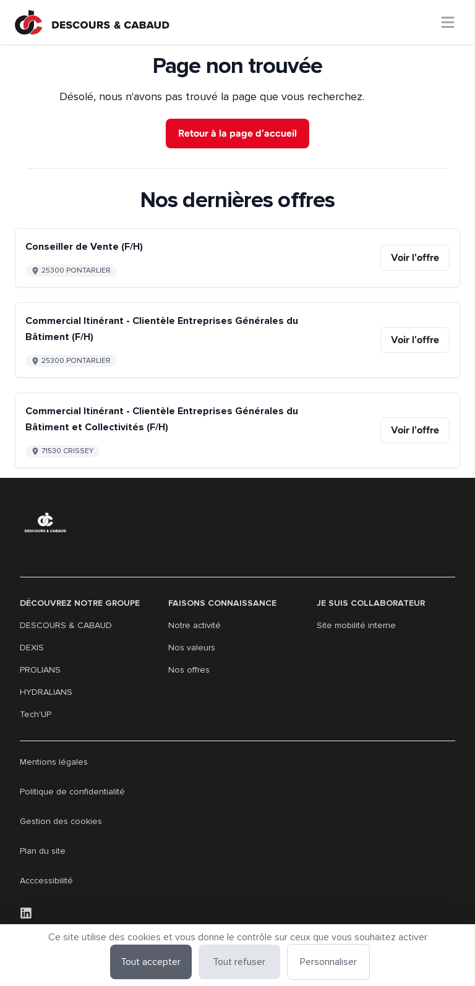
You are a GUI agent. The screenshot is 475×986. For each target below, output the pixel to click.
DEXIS (32, 647)
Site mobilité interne (356, 625)
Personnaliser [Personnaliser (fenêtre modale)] (328, 962)
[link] (415, 258)
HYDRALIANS (46, 692)
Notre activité (194, 625)
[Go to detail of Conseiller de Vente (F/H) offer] (237, 257)
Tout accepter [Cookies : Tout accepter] (151, 962)
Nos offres (189, 670)
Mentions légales (54, 762)
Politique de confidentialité (72, 791)
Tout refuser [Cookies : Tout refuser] (239, 962)
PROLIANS (40, 670)
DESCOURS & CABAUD (66, 625)
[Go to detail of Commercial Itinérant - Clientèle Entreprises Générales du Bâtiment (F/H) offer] (237, 340)
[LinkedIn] (26, 913)
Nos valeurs (191, 647)
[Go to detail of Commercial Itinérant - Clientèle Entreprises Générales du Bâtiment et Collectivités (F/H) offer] (237, 430)
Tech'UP (35, 714)
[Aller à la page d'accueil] (92, 22)
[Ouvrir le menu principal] (447, 22)
